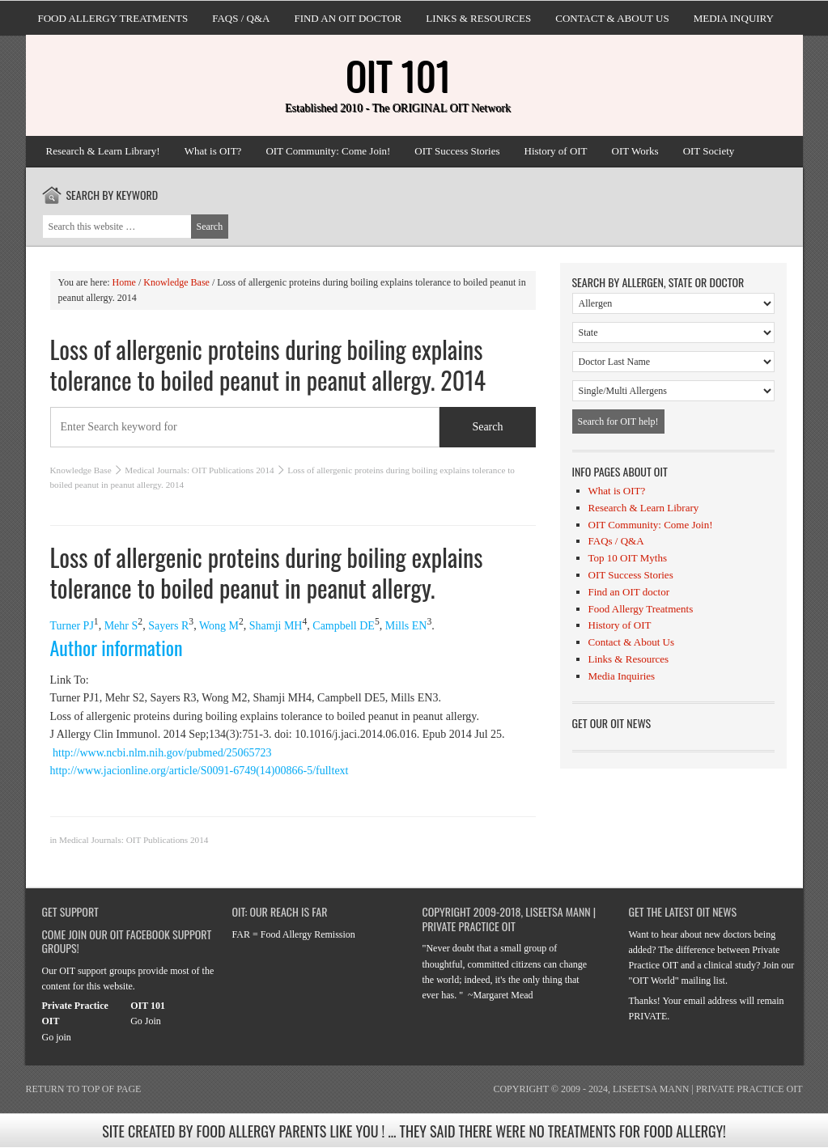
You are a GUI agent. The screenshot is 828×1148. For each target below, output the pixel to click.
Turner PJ (72, 626)
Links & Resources (478, 18)
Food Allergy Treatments (113, 18)
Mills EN (406, 626)
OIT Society (709, 151)
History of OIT (556, 151)
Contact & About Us (612, 18)
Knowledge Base (81, 470)
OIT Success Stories (456, 151)
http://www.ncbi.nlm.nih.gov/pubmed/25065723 (161, 753)
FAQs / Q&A (241, 18)
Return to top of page (84, 1089)
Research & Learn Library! (103, 151)
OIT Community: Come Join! (327, 151)
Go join (56, 1037)
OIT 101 (398, 75)
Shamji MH (276, 626)
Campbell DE (343, 626)
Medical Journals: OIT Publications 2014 (199, 470)
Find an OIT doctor (347, 18)
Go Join (145, 1021)
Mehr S (121, 626)
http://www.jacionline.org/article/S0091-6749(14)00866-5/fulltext (199, 771)
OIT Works (635, 151)
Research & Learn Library (643, 508)
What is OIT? (213, 151)
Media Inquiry (734, 18)
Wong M (219, 626)
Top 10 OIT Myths (627, 558)
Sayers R (168, 626)
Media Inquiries (622, 676)
